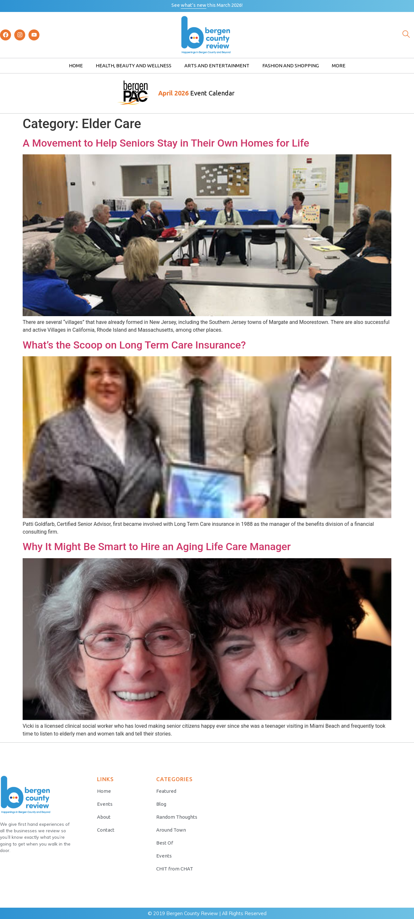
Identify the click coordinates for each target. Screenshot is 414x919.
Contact (105, 830)
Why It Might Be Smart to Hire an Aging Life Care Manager (157, 546)
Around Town (171, 830)
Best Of (164, 843)
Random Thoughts (176, 817)
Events (105, 804)
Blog (161, 804)
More (338, 65)
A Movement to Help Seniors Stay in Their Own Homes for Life (166, 143)
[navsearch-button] (405, 34)
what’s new (193, 5)
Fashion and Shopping (290, 65)
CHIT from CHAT (174, 868)
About (104, 817)
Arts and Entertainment (216, 65)
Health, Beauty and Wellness (133, 65)
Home (76, 65)
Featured (166, 791)
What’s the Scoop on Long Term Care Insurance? (134, 345)
